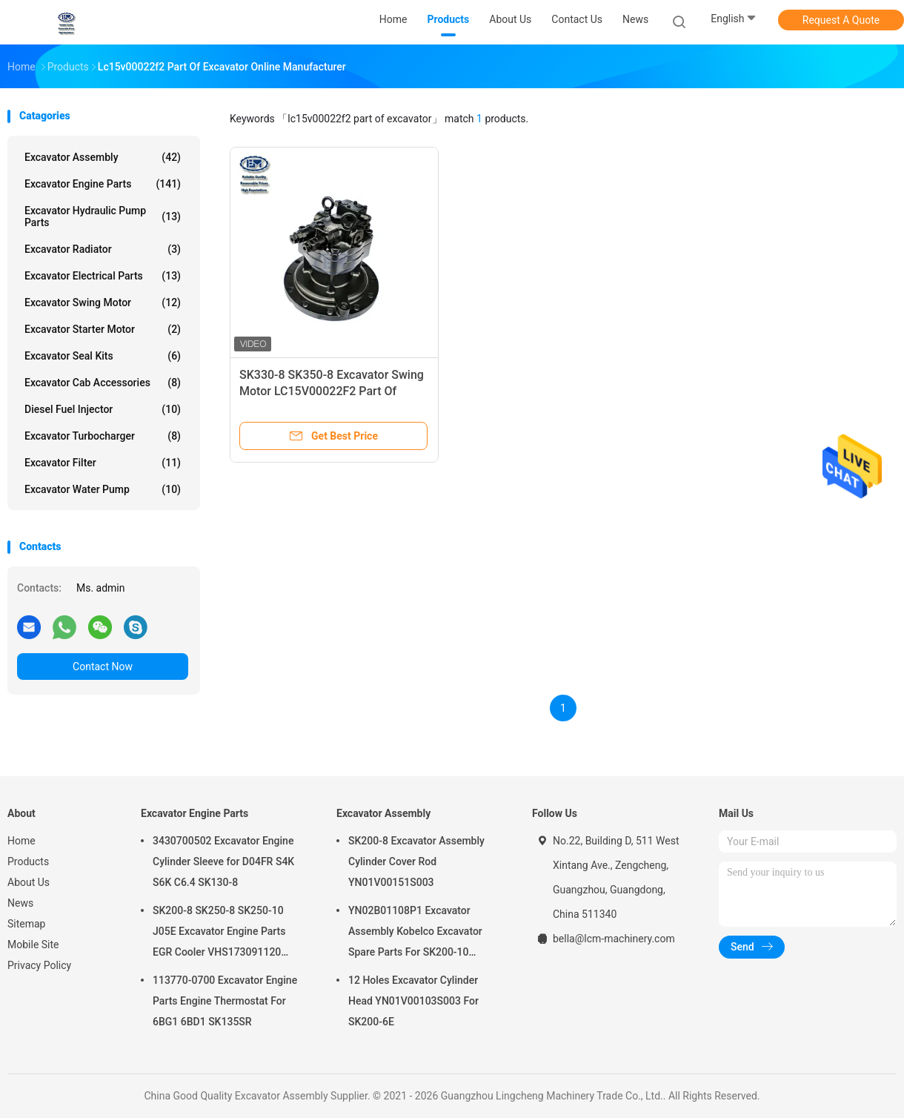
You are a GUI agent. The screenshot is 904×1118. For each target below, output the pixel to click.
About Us (28, 882)
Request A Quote (841, 20)
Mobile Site (33, 944)
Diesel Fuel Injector (102, 409)
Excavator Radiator (102, 249)
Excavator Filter (102, 462)
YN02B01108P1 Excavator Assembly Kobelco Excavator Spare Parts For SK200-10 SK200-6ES (415, 933)
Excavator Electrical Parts (102, 275)
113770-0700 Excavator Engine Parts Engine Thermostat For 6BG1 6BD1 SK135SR (225, 1001)
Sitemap (26, 924)
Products (28, 861)
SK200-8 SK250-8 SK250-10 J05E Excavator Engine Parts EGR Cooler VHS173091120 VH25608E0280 (219, 933)
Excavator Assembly (102, 157)
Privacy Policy (39, 965)
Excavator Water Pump (102, 489)
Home (21, 841)
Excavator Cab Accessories (102, 382)
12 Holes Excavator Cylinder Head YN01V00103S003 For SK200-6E (413, 1001)
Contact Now (103, 666)
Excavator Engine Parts (102, 183)
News (20, 903)
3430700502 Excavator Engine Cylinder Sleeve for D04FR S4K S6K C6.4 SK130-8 (223, 861)
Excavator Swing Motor (102, 302)
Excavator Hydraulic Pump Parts (102, 216)
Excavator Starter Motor (102, 329)
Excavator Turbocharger (102, 436)
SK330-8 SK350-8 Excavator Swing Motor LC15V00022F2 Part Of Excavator (331, 391)
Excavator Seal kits (102, 355)
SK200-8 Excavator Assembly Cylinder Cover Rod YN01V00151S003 (416, 861)
